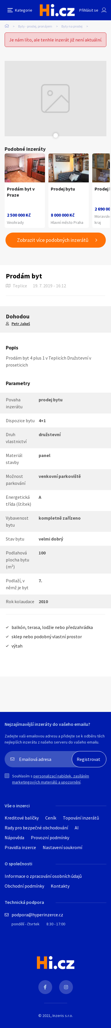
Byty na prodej (71, 26)
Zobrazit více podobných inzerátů (53, 240)
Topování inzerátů (81, 818)
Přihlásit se (88, 10)
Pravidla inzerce (20, 847)
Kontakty (60, 886)
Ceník (50, 818)
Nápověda (14, 837)
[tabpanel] (55, 98)
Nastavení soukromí (62, 847)
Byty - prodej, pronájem (35, 26)
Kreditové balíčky (22, 818)
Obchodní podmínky (24, 886)
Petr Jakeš (21, 323)
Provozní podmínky (50, 837)
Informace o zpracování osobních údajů (43, 876)
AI (77, 828)
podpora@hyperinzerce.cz (37, 915)
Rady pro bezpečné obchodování (36, 828)
